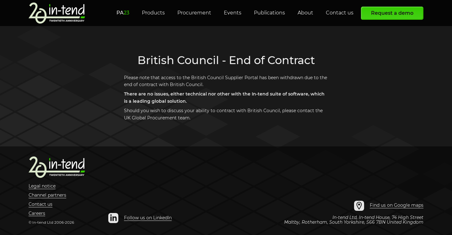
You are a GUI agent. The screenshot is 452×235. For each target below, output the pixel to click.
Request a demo (392, 13)
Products (153, 13)
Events (232, 13)
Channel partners (47, 195)
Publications (269, 13)
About (305, 13)
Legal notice (42, 186)
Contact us (339, 13)
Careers (37, 213)
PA (122, 13)
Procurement (194, 13)
